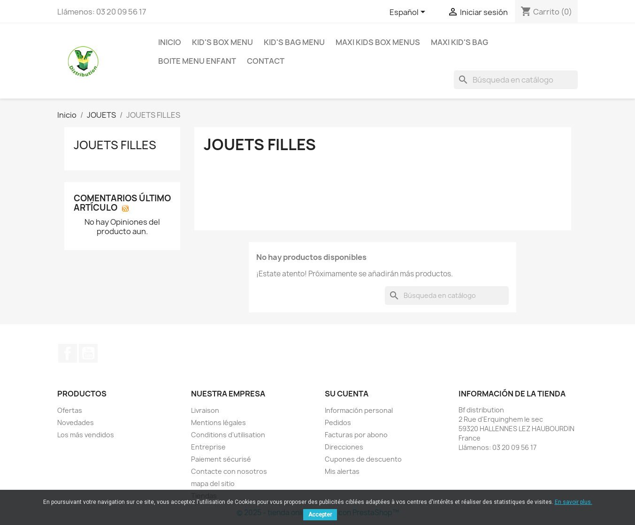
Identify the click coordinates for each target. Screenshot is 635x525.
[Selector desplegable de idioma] (409, 12)
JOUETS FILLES (115, 145)
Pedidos (338, 422)
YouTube (88, 353)
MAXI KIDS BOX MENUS (378, 42)
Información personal (359, 410)
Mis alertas (342, 471)
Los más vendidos (85, 434)
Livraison (205, 410)
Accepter (320, 514)
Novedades (75, 422)
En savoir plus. (573, 502)
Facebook (67, 353)
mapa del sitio (213, 483)
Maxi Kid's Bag (459, 42)
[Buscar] (516, 79)
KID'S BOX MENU (222, 42)
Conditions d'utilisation (228, 434)
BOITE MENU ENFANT (197, 61)
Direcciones (344, 446)
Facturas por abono (356, 434)
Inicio (169, 42)
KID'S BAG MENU (294, 42)
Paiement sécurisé (221, 459)
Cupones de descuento (363, 459)
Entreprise (208, 446)
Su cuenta (346, 393)
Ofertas (69, 410)
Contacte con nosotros (229, 471)
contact (265, 61)
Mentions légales (218, 422)
